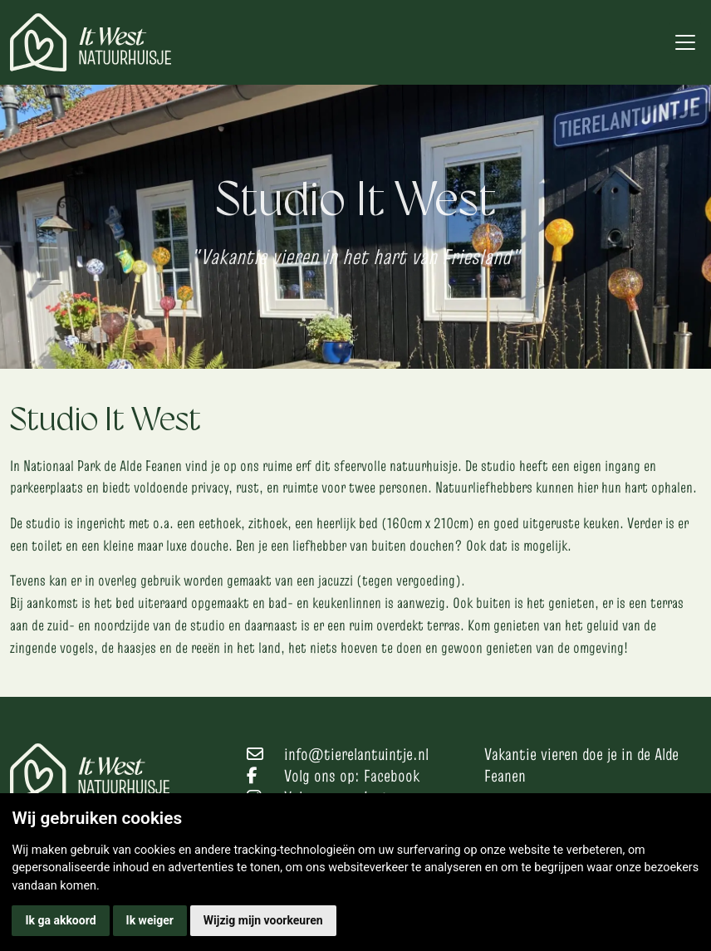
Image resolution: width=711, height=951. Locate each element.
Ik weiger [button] (150, 920)
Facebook (391, 775)
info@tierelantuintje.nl (356, 754)
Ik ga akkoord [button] (60, 920)
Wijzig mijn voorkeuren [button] (263, 920)
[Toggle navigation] (685, 42)
